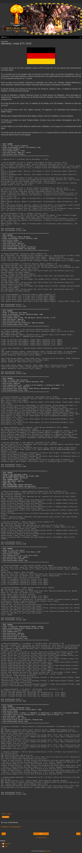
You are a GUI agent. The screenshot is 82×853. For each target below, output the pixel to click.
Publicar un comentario (10, 827)
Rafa (5, 846)
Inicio (41, 833)
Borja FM (7, 843)
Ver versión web (41, 837)
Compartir (5, 817)
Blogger (47, 851)
